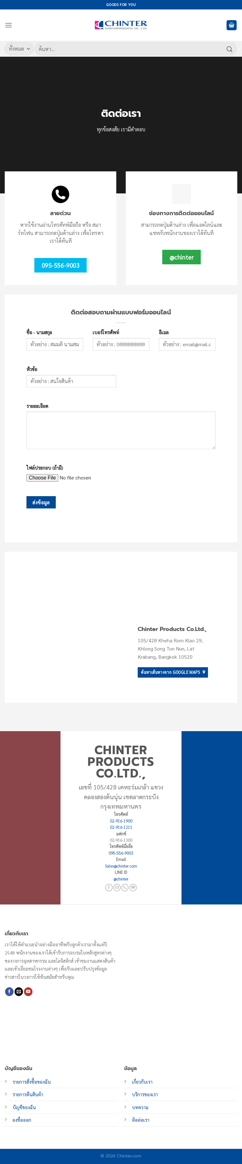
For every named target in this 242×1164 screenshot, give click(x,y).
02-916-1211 (121, 827)
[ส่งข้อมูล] (229, 49)
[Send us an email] (117, 887)
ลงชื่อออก (22, 1120)
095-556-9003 (121, 853)
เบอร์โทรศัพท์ (106, 332)
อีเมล (164, 332)
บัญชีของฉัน (24, 1107)
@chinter (121, 878)
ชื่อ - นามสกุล (39, 332)
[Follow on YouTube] (133, 887)
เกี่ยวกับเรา (142, 1082)
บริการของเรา (145, 1094)
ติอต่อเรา (140, 1120)
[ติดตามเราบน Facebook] (108, 887)
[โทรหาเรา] (125, 887)
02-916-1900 (121, 820)
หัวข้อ (31, 369)
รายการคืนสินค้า (28, 1094)
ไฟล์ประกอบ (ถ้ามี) (44, 468)
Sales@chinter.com (121, 866)
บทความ (140, 1107)
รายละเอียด (37, 406)
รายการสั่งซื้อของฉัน (32, 1082)
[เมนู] (8, 25)
